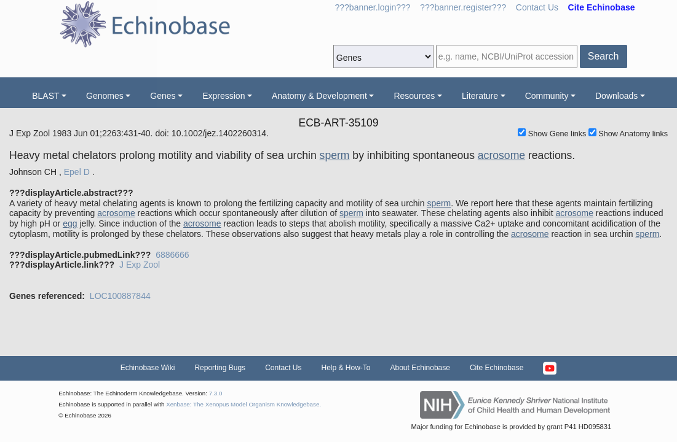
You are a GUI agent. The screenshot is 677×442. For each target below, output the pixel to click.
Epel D (77, 172)
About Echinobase (420, 367)
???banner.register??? (463, 7)
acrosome (501, 155)
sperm (335, 155)
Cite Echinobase (496, 367)
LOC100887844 (120, 296)
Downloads (616, 96)
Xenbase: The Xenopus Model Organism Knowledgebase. (243, 404)
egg (70, 223)
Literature (480, 96)
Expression (223, 96)
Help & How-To (345, 367)
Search (603, 56)
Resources (414, 96)
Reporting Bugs (219, 367)
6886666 (172, 255)
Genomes (105, 96)
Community (547, 96)
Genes (162, 96)
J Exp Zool (139, 264)
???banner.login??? (373, 7)
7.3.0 (216, 393)
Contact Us (537, 7)
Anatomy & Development (319, 96)
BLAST (45, 96)
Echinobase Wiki (148, 367)
